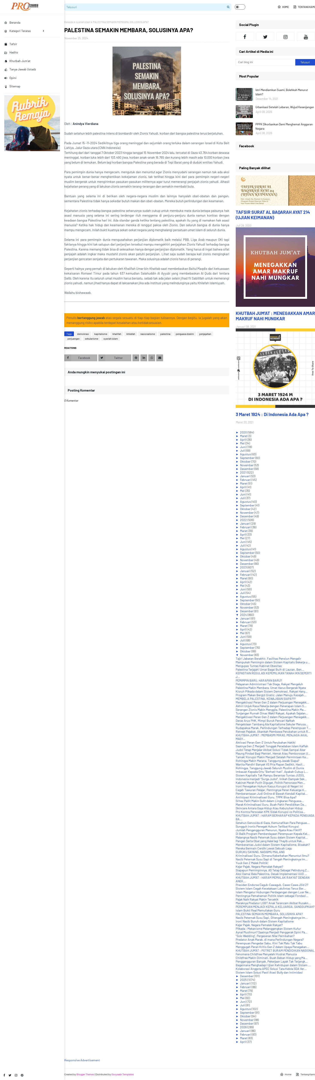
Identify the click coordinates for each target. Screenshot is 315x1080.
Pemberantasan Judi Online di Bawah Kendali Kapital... (272, 793)
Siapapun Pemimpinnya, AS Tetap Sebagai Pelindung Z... (272, 870)
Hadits (11, 52)
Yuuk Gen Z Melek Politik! (252, 863)
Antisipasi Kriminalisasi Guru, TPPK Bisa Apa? (266, 797)
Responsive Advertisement (82, 1060)
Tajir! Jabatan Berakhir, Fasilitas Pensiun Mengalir (268, 658)
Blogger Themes (85, 1074)
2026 (243, 1027)
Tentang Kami (304, 7)
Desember (247, 469)
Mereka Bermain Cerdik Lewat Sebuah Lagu (264, 848)
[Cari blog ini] (265, 62)
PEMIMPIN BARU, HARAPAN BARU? (259, 680)
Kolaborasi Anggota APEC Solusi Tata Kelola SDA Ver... (271, 969)
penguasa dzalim (185, 333)
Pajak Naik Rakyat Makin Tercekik (257, 899)
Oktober (245, 461)
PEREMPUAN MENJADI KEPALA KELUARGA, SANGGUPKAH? (275, 906)
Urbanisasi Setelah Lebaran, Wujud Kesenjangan (284, 107)
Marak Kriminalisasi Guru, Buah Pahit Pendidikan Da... (271, 804)
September (247, 458)
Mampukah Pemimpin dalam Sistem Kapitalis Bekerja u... (273, 662)
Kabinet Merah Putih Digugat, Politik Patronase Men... (270, 782)
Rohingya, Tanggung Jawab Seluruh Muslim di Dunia (270, 768)
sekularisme (91, 338)
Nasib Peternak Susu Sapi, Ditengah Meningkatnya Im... (272, 917)
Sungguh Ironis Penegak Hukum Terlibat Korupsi (267, 826)
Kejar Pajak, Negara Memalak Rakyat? (259, 866)
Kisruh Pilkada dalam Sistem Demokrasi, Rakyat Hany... (272, 691)
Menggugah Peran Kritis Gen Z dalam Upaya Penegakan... (272, 947)
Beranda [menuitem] (12, 22)
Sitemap (12, 86)
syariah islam (83, 21)
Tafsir (10, 44)
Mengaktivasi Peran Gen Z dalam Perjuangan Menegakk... (272, 702)
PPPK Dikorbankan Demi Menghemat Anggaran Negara (284, 126)
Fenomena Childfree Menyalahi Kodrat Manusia (266, 954)
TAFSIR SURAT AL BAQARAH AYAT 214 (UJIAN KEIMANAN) (273, 214)
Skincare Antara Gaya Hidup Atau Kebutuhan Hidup (269, 808)
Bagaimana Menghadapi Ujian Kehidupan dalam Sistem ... (273, 965)
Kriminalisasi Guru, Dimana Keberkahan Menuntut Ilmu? (272, 855)
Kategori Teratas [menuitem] (17, 31)
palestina (165, 333)
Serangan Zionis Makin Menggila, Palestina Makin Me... (271, 709)
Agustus (246, 454)
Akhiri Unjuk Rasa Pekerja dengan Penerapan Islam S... (271, 706)
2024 (244, 615)
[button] (240, 7)
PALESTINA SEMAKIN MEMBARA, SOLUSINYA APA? (269, 914)
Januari (245, 476)
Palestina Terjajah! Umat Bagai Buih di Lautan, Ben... (270, 669)
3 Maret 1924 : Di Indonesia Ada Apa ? (272, 414)
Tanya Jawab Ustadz (20, 69)
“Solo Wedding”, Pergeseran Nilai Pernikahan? (265, 936)
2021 (243, 472)
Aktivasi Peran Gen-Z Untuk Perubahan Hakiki (266, 742)
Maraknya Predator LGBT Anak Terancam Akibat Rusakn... (273, 903)
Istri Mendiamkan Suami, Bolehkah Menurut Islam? (281, 92)
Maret (244, 436)
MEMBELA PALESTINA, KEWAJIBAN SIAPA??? (266, 698)
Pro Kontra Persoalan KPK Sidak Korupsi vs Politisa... (270, 812)
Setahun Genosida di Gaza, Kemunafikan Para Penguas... (273, 823)
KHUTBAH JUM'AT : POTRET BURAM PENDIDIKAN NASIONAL (275, 950)
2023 (243, 567)
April (243, 439)
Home (283, 7)
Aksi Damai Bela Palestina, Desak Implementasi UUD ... (271, 874)
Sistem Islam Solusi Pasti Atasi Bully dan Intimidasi (269, 972)
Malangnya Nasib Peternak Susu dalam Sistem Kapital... (272, 837)
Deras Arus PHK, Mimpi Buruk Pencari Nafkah (265, 720)
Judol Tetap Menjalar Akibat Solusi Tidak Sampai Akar (271, 750)
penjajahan (205, 333)
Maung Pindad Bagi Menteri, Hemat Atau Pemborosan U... (273, 753)
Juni (243, 447)
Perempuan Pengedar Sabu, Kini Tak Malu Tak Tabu (269, 943)
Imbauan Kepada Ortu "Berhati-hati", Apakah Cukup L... (272, 771)
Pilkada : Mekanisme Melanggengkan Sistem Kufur (268, 928)
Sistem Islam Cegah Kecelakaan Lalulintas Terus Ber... (271, 888)
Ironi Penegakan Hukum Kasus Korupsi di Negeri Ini (269, 786)
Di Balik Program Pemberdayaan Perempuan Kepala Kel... (273, 833)
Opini (10, 78)
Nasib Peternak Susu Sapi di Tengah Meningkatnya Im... (272, 859)
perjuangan (74, 338)
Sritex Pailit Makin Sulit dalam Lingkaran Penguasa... (270, 801)
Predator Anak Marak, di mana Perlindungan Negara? (270, 939)
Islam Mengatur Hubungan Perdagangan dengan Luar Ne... (273, 892)
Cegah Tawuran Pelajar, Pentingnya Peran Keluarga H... (271, 790)
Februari (246, 480)
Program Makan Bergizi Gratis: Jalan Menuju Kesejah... (271, 695)
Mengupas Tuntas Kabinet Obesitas (259, 666)
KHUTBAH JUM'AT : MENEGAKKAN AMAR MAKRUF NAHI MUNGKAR (275, 315)
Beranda (69, 21)
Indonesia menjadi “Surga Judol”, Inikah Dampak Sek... (271, 779)
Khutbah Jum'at (17, 61)
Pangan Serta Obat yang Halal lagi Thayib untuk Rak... (270, 841)
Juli (243, 450)
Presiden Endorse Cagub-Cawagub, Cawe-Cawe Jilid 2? (272, 885)
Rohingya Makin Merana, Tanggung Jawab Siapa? (267, 761)
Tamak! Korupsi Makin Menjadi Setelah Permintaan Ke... (272, 757)
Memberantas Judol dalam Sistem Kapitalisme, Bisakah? (273, 844)
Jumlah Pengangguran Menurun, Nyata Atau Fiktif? (269, 830)
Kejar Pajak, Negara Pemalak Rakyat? (259, 925)
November (247, 465)
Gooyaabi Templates (122, 1074)
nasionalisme (147, 333)
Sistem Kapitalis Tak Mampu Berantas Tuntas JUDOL (270, 775)
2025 (243, 979)
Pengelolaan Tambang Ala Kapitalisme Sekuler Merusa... (272, 724)
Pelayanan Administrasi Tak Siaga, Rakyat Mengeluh (269, 684)
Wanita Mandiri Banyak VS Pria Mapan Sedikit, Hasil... (270, 764)
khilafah (130, 333)
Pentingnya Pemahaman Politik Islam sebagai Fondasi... (272, 896)
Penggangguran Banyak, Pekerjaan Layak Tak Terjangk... (272, 961)
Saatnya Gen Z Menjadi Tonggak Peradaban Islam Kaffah (272, 746)
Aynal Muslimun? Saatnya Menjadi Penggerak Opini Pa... (272, 932)
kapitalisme (100, 333)
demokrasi (83, 333)
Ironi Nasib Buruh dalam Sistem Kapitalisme (265, 921)
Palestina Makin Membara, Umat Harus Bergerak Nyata (271, 688)
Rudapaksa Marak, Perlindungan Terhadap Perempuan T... (273, 728)
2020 (244, 432)
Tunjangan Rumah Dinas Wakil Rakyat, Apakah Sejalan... (272, 713)
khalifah (116, 333)
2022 (244, 520)
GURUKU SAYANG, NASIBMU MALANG (260, 852)
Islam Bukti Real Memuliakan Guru (258, 910)
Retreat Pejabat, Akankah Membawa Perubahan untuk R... (273, 731)
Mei (242, 443)
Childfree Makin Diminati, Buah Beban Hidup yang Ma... (272, 958)
